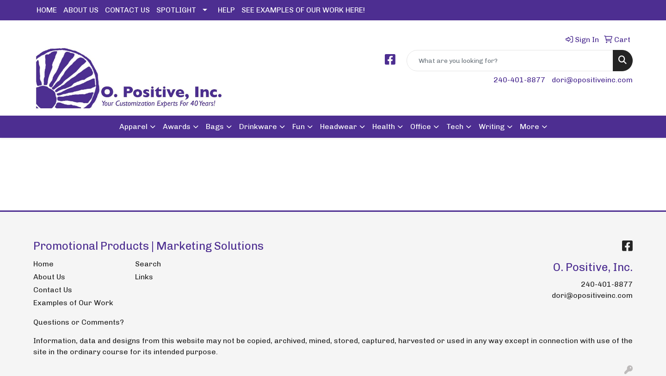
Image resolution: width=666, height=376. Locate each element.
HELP (226, 10)
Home (43, 263)
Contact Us (52, 289)
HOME (47, 10)
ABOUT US (81, 10)
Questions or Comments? (78, 322)
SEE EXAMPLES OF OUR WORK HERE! (303, 10)
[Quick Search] (510, 60)
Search (148, 263)
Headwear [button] (338, 126)
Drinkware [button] (258, 126)
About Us (49, 276)
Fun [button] (298, 126)
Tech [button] (454, 126)
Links (144, 276)
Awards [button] (177, 126)
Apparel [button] (133, 126)
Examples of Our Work (73, 302)
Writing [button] (492, 126)
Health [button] (383, 126)
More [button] (529, 126)
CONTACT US (127, 10)
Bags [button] (215, 126)
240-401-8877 (519, 79)
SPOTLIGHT (176, 10)
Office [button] (420, 126)
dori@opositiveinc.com (592, 79)
